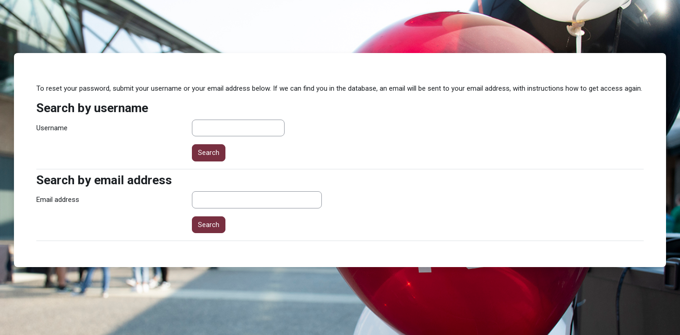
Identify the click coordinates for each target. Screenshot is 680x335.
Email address (57, 199)
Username (52, 128)
